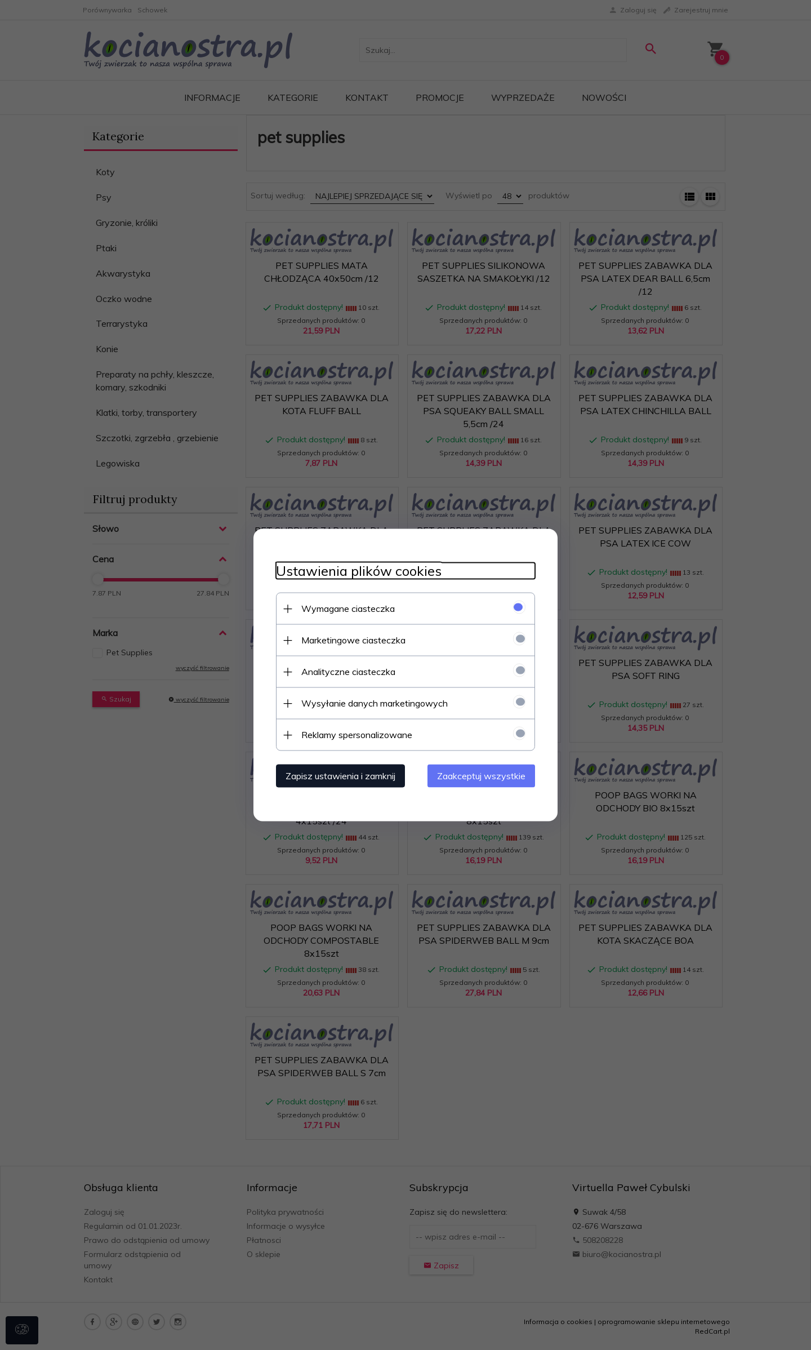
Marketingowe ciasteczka (353, 640)
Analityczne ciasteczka (348, 671)
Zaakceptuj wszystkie (481, 775)
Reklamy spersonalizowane (356, 734)
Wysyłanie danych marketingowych (374, 703)
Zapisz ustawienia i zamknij (340, 775)
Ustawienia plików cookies (359, 571)
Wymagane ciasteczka (348, 608)
